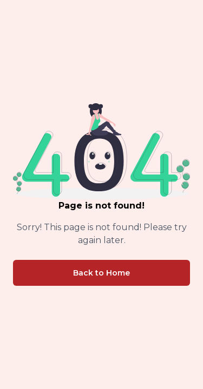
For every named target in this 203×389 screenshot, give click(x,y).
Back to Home (101, 273)
